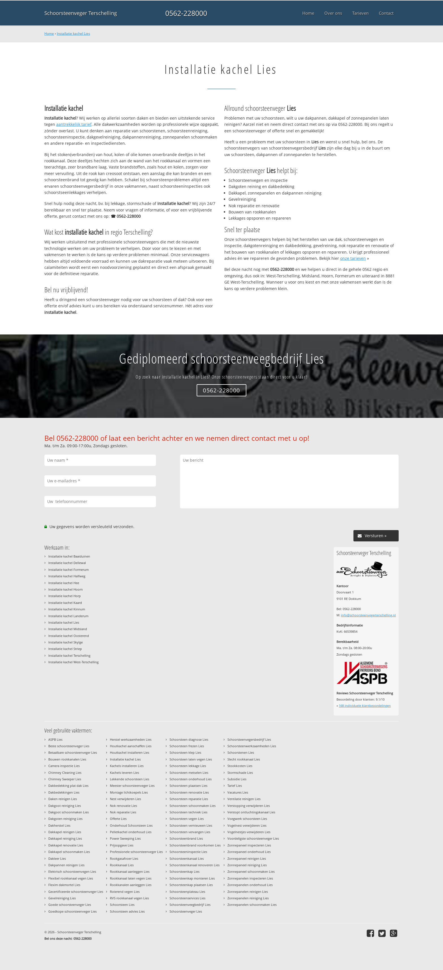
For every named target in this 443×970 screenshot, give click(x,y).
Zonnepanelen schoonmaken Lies (252, 904)
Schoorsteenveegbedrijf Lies (190, 904)
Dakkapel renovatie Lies (65, 845)
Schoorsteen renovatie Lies (189, 792)
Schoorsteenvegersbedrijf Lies (249, 739)
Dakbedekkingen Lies (63, 792)
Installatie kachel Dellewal (67, 563)
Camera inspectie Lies (64, 766)
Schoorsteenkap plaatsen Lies (191, 885)
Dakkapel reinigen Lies (64, 832)
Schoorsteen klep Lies (185, 752)
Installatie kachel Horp (64, 596)
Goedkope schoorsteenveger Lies (72, 911)
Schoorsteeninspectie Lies (188, 852)
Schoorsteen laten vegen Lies (191, 759)
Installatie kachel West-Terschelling (73, 662)
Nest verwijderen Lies (125, 799)
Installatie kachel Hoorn (65, 589)
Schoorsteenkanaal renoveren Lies (195, 865)
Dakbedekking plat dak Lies (68, 785)
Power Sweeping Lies (125, 838)
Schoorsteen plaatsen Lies (188, 785)
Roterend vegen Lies (125, 891)
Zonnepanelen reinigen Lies (247, 891)
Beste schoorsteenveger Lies (68, 746)
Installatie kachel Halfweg (66, 576)
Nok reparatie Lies (123, 812)
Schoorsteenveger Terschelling (80, 13)
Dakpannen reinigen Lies (66, 865)
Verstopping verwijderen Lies (248, 805)
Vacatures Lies (237, 792)
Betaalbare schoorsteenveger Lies (72, 752)
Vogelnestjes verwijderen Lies (248, 832)
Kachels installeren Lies (127, 766)
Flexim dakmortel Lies (64, 885)
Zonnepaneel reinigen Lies (246, 858)
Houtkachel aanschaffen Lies (130, 746)
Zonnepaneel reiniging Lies (247, 865)
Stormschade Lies (240, 772)
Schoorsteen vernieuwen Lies (191, 825)
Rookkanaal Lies (122, 865)
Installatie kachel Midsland (67, 629)
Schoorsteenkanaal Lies (187, 858)
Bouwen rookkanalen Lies (67, 759)
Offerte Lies (118, 818)
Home (49, 33)
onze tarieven (353, 258)
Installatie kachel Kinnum (66, 609)
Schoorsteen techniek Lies (188, 812)
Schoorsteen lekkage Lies (188, 766)
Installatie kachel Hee (63, 583)
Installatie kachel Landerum (68, 616)
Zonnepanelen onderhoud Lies (250, 885)
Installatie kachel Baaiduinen (69, 556)
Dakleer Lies (57, 858)
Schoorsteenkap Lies (184, 871)
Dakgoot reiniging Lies (64, 805)
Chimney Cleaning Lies (64, 772)
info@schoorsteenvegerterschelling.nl (368, 615)
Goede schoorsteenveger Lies (69, 904)
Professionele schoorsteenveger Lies (136, 852)
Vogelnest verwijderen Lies (246, 825)
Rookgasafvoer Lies (124, 858)
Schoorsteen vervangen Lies (190, 832)
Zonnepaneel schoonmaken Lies (251, 871)
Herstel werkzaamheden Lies (130, 739)
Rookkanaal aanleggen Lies (129, 871)
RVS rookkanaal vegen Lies (129, 898)
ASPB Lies (55, 739)
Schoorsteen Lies (122, 904)
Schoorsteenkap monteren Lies (192, 878)
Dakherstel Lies (59, 825)
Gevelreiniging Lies (62, 898)
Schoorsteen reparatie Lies (189, 799)
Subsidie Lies (236, 779)
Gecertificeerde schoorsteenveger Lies (75, 891)
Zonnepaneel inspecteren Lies (249, 845)
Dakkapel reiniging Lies (65, 838)
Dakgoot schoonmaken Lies (68, 812)
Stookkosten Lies (239, 766)
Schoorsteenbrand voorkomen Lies (195, 845)
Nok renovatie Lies (123, 805)
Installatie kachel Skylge (65, 642)
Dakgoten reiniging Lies (65, 818)
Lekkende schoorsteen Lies (129, 779)
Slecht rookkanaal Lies (243, 759)
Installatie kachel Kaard (65, 602)
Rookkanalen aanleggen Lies (130, 885)
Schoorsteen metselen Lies (189, 772)
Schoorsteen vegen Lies (187, 818)
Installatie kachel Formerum (68, 569)
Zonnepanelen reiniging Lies (248, 898)
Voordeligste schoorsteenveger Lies (253, 838)
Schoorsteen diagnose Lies (189, 739)
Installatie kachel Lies (73, 33)
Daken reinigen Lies (62, 799)
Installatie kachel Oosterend (68, 636)
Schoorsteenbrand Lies (186, 838)
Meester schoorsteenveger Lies (132, 785)
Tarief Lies (234, 785)
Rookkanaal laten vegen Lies (130, 878)
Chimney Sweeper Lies (64, 779)
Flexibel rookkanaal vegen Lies (70, 878)
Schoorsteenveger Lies (186, 911)
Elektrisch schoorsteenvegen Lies (72, 871)
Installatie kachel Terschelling (69, 655)
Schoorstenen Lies (240, 752)
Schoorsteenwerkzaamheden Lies (251, 746)
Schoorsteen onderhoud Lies (191, 779)
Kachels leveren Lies (124, 772)
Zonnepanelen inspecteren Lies (250, 878)
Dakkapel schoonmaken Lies (69, 852)
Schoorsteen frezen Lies (187, 746)
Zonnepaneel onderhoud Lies (249, 852)
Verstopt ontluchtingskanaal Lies (251, 812)
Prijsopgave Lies (121, 845)
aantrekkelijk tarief (74, 124)
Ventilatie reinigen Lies (243, 799)
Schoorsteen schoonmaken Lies (193, 805)
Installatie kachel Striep (65, 649)
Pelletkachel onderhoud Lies (130, 832)
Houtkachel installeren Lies (129, 752)
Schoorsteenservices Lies (187, 898)
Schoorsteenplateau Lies (187, 891)
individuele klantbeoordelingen (365, 705)
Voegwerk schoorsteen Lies (247, 818)
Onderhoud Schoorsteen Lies (131, 825)
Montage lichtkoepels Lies (129, 792)
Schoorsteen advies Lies (127, 911)
